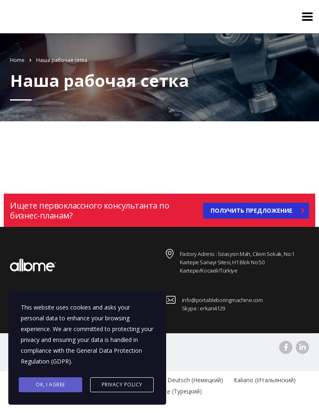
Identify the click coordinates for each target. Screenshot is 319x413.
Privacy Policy (122, 384)
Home (17, 60)
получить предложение (258, 210)
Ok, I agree (50, 384)
